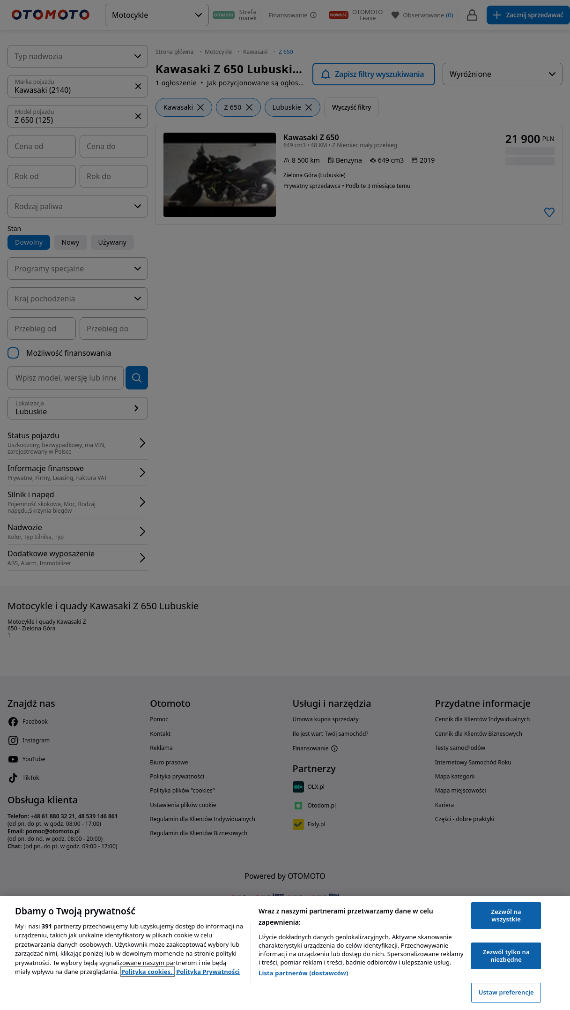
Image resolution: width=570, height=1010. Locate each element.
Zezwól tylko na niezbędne (506, 956)
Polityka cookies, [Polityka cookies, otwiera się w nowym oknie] (147, 971)
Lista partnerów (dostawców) (303, 973)
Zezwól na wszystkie (506, 915)
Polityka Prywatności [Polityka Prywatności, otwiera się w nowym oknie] (208, 971)
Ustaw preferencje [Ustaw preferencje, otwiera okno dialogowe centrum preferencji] (506, 992)
